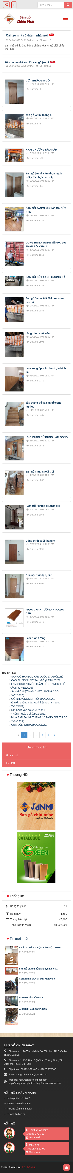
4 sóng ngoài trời (28, 713)
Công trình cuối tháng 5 (40, 540)
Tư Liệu (10, 762)
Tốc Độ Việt (29, 1167)
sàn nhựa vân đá (28, 709)
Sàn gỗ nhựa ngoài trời (40, 471)
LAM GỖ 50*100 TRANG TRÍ (43, 506)
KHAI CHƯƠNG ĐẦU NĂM (41, 149)
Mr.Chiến (34, 1144)
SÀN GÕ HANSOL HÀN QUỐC (37, 676)
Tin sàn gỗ (12, 755)
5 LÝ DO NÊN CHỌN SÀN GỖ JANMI (39, 947)
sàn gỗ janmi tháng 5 (39, 115)
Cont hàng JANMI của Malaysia (37, 978)
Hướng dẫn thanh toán (19, 1108)
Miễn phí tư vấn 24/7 (18, 1098)
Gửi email (33, 1137)
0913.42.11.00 (35, 1148)
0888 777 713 (35, 1133)
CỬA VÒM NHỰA (29, 724)
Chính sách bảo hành (18, 1103)
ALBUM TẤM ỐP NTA (31, 997)
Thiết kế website (38, 1130)
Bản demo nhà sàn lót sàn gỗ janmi (27, 62)
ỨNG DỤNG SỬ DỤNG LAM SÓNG (47, 437)
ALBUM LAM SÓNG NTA (33, 1009)
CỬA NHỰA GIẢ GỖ (38, 80)
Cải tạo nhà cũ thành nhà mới (27, 35)
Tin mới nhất (19, 938)
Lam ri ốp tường (35, 638)
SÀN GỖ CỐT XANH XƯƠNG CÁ (45, 277)
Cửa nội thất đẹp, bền (39, 575)
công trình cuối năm (38, 333)
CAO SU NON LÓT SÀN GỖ (35, 680)
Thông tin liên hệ (16, 1114)
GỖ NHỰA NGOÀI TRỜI (33, 698)
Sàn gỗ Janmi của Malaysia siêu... (38, 968)
